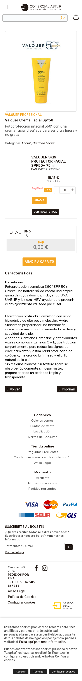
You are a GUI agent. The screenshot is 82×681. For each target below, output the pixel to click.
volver (13, 389)
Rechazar (39, 671)
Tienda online (42, 446)
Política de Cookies (22, 597)
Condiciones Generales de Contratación (42, 457)
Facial (26, 143)
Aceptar (21, 671)
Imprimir (67, 389)
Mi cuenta (42, 472)
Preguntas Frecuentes (42, 452)
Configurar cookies (22, 602)
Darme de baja (14, 552)
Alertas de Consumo (43, 437)
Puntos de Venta (42, 426)
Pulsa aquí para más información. (42, 642)
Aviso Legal (42, 463)
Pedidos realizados (42, 489)
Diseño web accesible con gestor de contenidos (62, 605)
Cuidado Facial (43, 143)
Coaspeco (42, 415)
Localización (42, 431)
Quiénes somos (42, 420)
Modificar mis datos (42, 483)
